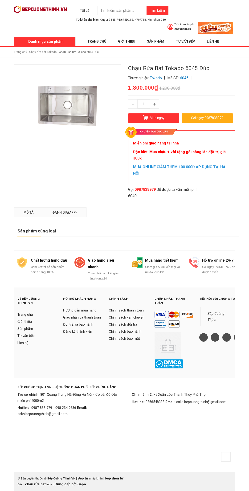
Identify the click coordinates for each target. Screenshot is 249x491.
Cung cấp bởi (65, 484)
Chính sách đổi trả (123, 324)
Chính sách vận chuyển (126, 317)
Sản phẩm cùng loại (36, 230)
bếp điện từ (114, 478)
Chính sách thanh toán (126, 310)
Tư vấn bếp (185, 41)
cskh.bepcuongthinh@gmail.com (42, 414)
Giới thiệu (126, 41)
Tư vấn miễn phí (184, 24)
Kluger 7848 (107, 19)
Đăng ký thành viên (77, 331)
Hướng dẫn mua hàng (79, 310)
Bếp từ (83, 478)
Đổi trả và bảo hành (78, 324)
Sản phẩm (155, 41)
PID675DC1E (125, 19)
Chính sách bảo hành (125, 331)
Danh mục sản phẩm (46, 41)
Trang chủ (96, 41)
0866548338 (155, 402)
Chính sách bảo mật (124, 338)
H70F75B (140, 19)
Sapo (82, 484)
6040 (132, 196)
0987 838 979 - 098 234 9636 (53, 408)
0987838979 (182, 29)
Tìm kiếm (157, 10)
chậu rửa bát (35, 484)
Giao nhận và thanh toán (82, 317)
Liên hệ (213, 41)
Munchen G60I (157, 19)
